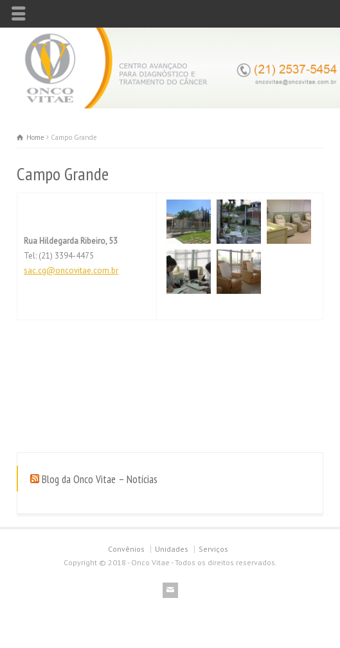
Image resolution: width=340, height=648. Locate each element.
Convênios (126, 549)
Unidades (171, 549)
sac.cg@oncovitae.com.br (71, 270)
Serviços (213, 549)
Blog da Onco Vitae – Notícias (99, 479)
